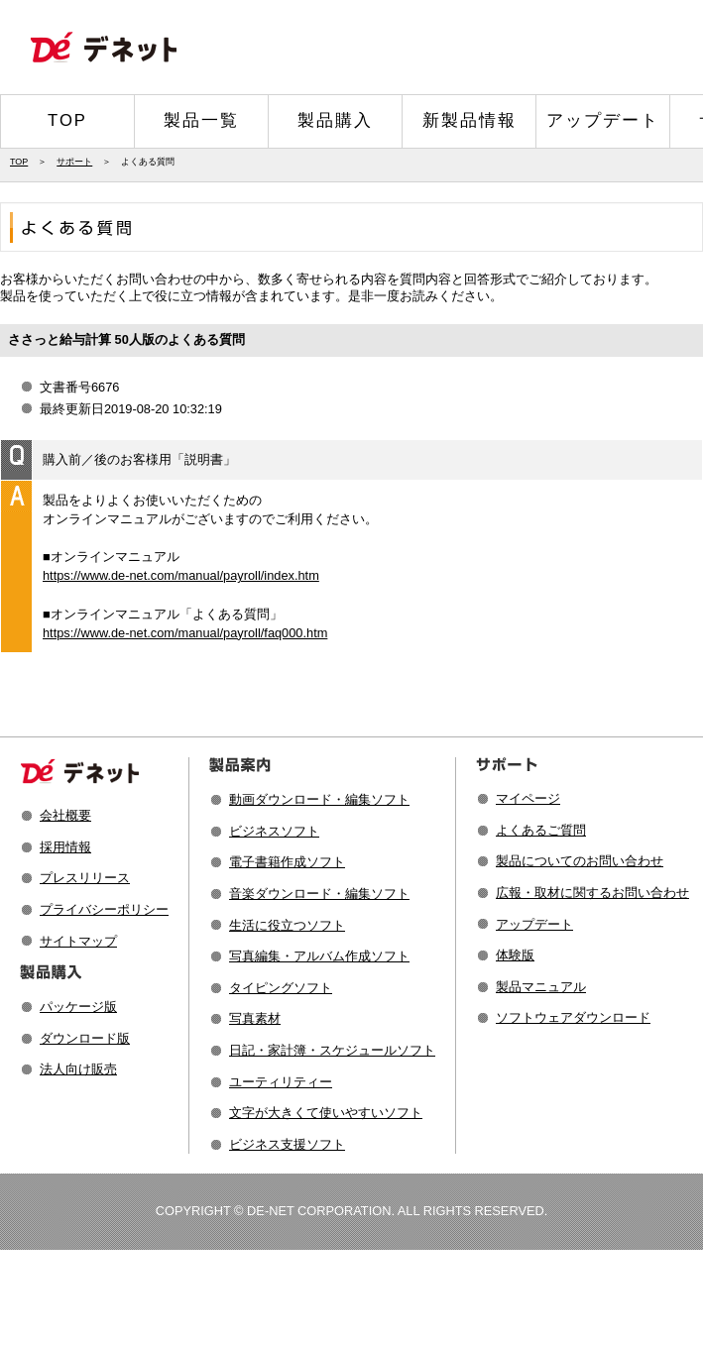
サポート (74, 162)
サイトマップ (78, 941)
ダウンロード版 (85, 1038)
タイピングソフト (280, 987)
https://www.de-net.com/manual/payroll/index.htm (181, 575)
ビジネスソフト (274, 831)
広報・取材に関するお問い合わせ (592, 892)
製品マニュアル (541, 986)
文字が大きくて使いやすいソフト (325, 1112)
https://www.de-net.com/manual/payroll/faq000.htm (185, 632)
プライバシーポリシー (104, 909)
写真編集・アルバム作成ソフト (319, 956)
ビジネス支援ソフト (287, 1144)
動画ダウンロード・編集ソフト (319, 799)
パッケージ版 (78, 1006)
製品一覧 (201, 120)
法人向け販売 (78, 1069)
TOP (67, 120)
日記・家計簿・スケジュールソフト (332, 1050)
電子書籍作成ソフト (287, 861)
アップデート (602, 120)
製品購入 (335, 120)
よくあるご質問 (541, 830)
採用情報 (65, 847)
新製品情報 (469, 120)
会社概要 (65, 815)
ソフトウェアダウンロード (573, 1017)
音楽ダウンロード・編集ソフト (319, 893)
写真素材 (255, 1018)
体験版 (515, 955)
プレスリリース (85, 877)
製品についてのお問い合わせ (579, 860)
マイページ (528, 798)
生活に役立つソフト (287, 925)
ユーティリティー (280, 1081)
